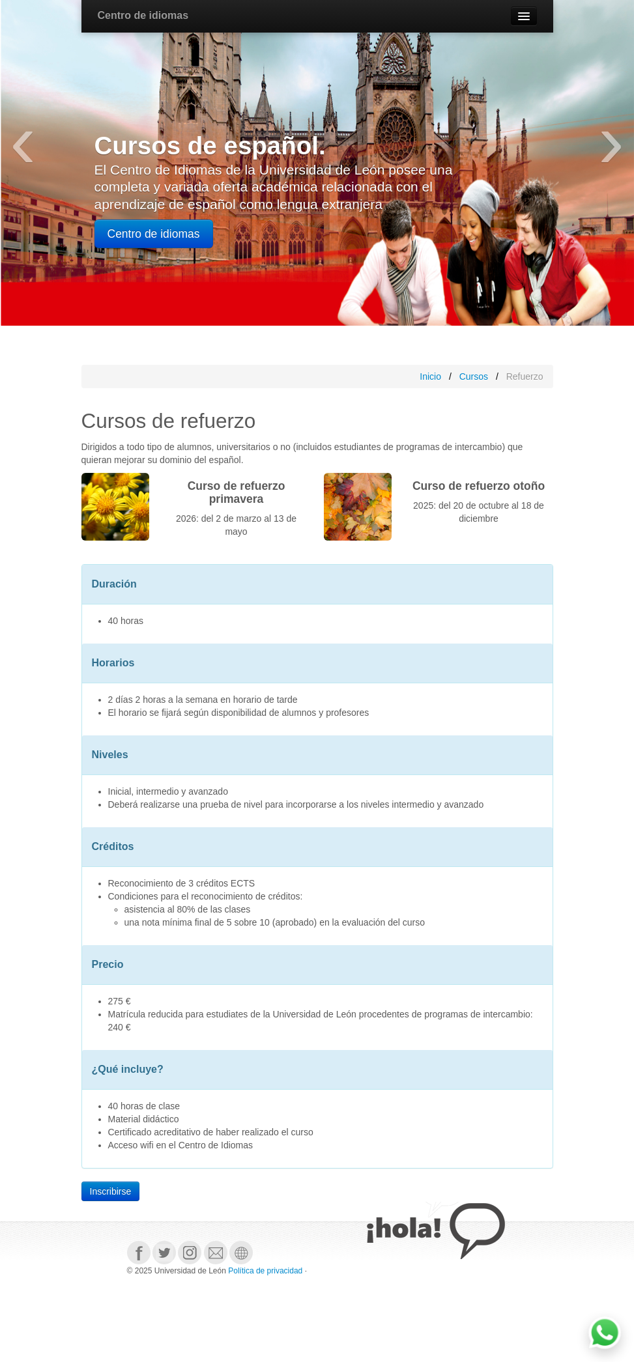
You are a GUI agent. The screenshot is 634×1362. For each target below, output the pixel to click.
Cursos (473, 376)
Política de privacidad (265, 1270)
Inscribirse (111, 1191)
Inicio (430, 376)
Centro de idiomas (143, 15)
